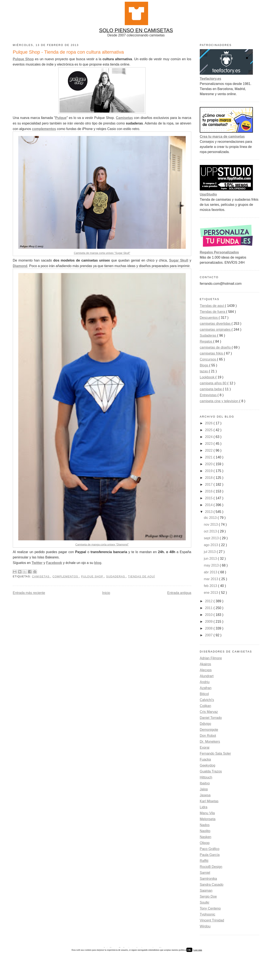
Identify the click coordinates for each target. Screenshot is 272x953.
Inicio (106, 593)
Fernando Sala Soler (215, 753)
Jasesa (205, 795)
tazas (204, 371)
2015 (209, 498)
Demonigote (209, 729)
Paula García (210, 855)
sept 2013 (212, 538)
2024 (209, 437)
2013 (209, 512)
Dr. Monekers (210, 741)
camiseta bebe (211, 389)
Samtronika (208, 878)
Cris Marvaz (209, 712)
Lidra (203, 807)
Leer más (197, 950)
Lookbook (207, 377)
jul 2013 (210, 552)
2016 (209, 491)
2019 (209, 471)
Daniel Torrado (211, 718)
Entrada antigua (179, 593)
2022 (209, 450)
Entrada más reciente (29, 593)
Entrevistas (209, 395)
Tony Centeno (210, 908)
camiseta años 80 (213, 383)
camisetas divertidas (215, 323)
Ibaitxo (205, 783)
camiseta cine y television (219, 401)
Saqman (206, 890)
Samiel (205, 872)
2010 (209, 615)
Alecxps (206, 670)
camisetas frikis (212, 353)
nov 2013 (211, 524)
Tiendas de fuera (213, 311)
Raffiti (204, 861)
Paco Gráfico (209, 849)
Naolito (205, 831)
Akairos (205, 664)
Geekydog (207, 765)
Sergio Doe (208, 896)
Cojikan (205, 706)
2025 (209, 430)
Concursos (208, 359)
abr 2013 (211, 572)
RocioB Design (211, 867)
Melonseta (207, 819)
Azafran (205, 688)
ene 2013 (211, 592)
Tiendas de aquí (141, 576)
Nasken (205, 837)
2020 (209, 464)
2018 (209, 477)
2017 (209, 484)
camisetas (41, 576)
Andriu (205, 682)
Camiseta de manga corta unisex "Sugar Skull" (102, 253)
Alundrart (207, 676)
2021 (209, 457)
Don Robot (208, 735)
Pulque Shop (92, 576)
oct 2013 (211, 531)
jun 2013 (211, 558)
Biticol (204, 694)
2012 (209, 601)
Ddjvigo (205, 723)
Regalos (206, 341)
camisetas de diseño (216, 347)
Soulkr (204, 902)
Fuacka (205, 759)
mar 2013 (211, 579)
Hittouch (206, 777)
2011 (209, 608)
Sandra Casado (211, 884)
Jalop (204, 789)
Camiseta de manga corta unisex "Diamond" (102, 544)
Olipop (205, 843)
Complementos (65, 576)
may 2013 (212, 565)
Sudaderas (116, 576)
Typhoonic (207, 914)
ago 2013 (211, 545)
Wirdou (205, 926)
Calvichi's (207, 700)
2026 (209, 423)
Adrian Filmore (211, 658)
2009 (209, 621)
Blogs (204, 365)
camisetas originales (215, 329)
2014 (209, 505)
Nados (205, 825)
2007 (209, 635)
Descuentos (209, 317)
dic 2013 (211, 517)
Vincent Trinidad (212, 920)
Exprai (204, 747)
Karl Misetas (209, 801)
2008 (209, 628)
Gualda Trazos (211, 771)
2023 (209, 443)
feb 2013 (211, 586)
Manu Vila (207, 813)
